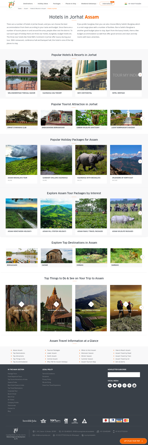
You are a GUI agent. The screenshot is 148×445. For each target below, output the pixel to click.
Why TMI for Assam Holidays (57, 362)
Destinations (28, 4)
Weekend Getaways (88, 4)
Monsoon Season (87, 353)
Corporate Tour (13, 391)
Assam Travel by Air (123, 359)
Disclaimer (45, 376)
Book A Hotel (12, 394)
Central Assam (52, 359)
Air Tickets (11, 400)
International (107, 4)
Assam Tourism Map (88, 362)
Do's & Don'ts (120, 362)
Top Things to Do (19, 359)
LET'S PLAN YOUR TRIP (133, 441)
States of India (12, 382)
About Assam (17, 350)
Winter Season (86, 356)
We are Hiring (46, 382)
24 (140, 4)
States (20, 8)
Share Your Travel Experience (51, 385)
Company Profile (13, 402)
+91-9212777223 (133, 4)
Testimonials (12, 405)
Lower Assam (52, 353)
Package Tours (12, 374)
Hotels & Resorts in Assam (38, 8)
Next (140, 75)
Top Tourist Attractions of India (17, 379)
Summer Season (87, 359)
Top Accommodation (20, 362)
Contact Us (11, 408)
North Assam (51, 356)
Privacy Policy (46, 379)
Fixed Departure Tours (15, 376)
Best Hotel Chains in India (16, 385)
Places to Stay (71, 4)
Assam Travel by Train (123, 356)
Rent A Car (11, 397)
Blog (9, 411)
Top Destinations (19, 353)
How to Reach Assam (123, 350)
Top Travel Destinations (15, 388)
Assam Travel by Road (123, 353)
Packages (56, 4)
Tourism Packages (53, 350)
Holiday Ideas (43, 4)
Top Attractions (18, 356)
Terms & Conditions (48, 374)
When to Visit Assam (88, 350)
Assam (26, 8)
